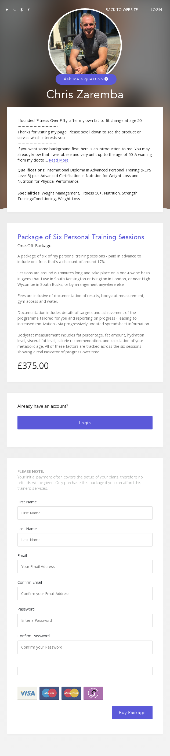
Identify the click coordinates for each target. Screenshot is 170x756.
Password (85, 617)
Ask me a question (86, 79)
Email (85, 563)
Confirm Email (85, 590)
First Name (85, 509)
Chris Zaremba (85, 95)
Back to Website (122, 9)
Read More (58, 160)
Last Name (85, 536)
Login (156, 9)
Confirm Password (85, 643)
